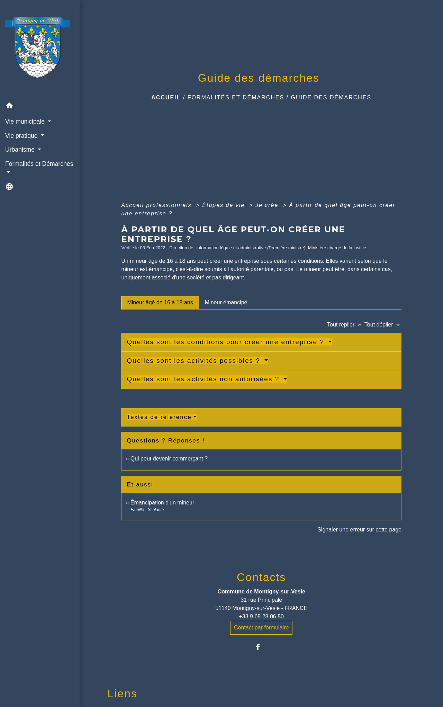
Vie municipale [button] (25, 121)
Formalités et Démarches (236, 97)
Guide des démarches (331, 97)
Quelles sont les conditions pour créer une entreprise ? (227, 342)
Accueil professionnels (157, 205)
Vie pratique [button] (22, 135)
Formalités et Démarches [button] (39, 163)
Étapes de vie (224, 205)
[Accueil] (39, 49)
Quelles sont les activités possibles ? (195, 360)
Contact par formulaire (261, 627)
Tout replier (345, 325)
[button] (39, 107)
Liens (122, 693)
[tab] (160, 302)
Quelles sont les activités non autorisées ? (204, 379)
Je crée (268, 205)
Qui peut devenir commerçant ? (169, 459)
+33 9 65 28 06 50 (261, 616)
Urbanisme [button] (20, 149)
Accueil (166, 97)
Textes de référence (159, 417)
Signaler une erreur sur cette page (359, 530)
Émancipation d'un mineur (162, 502)
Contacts (261, 577)
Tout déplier (382, 325)
